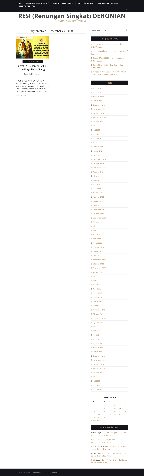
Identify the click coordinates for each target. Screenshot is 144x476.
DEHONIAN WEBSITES (26, 6)
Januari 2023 (98, 251)
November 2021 (99, 310)
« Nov (93, 420)
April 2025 (97, 138)
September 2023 (99, 218)
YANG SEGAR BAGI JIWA (108, 3)
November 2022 (99, 259)
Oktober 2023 (98, 213)
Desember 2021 (99, 306)
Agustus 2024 (98, 172)
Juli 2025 (96, 126)
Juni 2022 (96, 280)
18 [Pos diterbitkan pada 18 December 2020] (115, 411)
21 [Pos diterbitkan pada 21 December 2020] (94, 414)
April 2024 (97, 188)
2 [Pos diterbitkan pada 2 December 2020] (104, 405)
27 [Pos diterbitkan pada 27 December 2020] (125, 414)
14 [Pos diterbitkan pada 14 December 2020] (94, 411)
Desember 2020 (99, 356)
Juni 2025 (96, 130)
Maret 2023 (97, 243)
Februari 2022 (98, 297)
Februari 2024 (98, 197)
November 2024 (99, 159)
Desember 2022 (99, 255)
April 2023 (97, 239)
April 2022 (97, 289)
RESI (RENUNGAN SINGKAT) (37, 3)
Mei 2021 (96, 335)
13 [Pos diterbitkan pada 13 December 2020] (125, 408)
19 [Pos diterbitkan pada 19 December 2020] (120, 411)
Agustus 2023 (98, 222)
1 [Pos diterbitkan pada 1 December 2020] (99, 405)
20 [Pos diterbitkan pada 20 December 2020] (125, 411)
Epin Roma (95, 439)
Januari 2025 (98, 151)
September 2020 (99, 368)
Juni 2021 (96, 331)
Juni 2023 (96, 230)
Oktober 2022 (98, 264)
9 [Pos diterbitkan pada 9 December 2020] (104, 408)
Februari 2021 (98, 347)
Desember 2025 (99, 105)
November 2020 (99, 360)
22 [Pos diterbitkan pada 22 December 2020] (99, 414)
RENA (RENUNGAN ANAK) (63, 3)
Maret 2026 (97, 92)
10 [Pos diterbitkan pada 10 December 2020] (110, 408)
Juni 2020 (96, 381)
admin (28, 74)
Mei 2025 (96, 134)
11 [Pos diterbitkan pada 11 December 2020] (115, 408)
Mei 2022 (96, 285)
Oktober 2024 (98, 163)
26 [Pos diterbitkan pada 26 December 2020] (120, 414)
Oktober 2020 (98, 364)
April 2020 (97, 389)
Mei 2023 (96, 234)
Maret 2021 (97, 343)
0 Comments (36, 74)
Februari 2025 (98, 147)
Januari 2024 (98, 201)
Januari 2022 (98, 301)
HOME (19, 3)
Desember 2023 (99, 205)
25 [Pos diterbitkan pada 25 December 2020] (115, 414)
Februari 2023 (98, 247)
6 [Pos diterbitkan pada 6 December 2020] (125, 405)
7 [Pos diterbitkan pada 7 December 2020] (93, 408)
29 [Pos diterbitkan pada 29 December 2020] (99, 417)
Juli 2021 (96, 326)
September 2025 (99, 117)
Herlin (93, 460)
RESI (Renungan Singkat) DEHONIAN (72, 16)
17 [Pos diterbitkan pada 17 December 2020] (110, 411)
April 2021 (97, 339)
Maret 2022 (97, 293)
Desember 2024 (99, 155)
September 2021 (99, 318)
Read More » (21, 95)
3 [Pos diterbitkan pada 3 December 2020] (109, 405)
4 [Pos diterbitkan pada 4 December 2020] (114, 405)
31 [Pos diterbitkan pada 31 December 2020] (110, 417)
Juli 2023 (96, 226)
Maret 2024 (97, 193)
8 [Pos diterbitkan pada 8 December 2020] (99, 408)
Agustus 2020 (98, 373)
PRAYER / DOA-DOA (85, 3)
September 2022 (99, 268)
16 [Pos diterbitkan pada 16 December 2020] (104, 411)
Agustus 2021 (98, 322)
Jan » (99, 420)
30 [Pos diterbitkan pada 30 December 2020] (104, 417)
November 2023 (99, 209)
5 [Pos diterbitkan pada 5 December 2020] (120, 405)
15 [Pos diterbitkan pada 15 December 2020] (99, 411)
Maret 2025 (97, 142)
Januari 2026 (98, 101)
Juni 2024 (96, 180)
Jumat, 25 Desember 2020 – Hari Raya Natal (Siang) (32, 67)
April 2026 (97, 88)
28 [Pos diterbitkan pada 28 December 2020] (94, 417)
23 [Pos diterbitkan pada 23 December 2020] (104, 414)
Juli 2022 (96, 276)
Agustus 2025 (98, 122)
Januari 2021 (98, 352)
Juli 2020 (96, 377)
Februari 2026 (98, 96)
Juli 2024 (96, 176)
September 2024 (99, 167)
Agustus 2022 (98, 272)
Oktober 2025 (98, 113)
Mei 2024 (96, 184)
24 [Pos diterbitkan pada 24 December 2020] (110, 414)
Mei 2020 (96, 385)
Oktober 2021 (98, 314)
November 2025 (99, 109)
